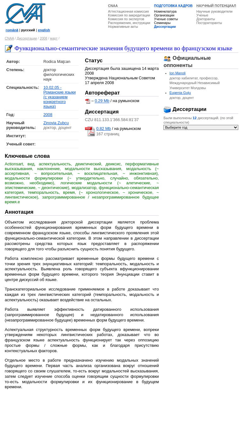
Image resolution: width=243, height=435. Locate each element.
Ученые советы (166, 19)
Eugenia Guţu (180, 93)
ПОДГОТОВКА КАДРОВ (173, 6)
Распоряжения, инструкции (129, 23)
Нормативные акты (123, 26)
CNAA (113, 6)
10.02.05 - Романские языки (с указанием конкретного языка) (59, 97)
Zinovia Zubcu (55, 122)
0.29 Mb (102, 101)
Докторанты (205, 19)
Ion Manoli (177, 73)
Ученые (202, 15)
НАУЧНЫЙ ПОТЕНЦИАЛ (216, 6)
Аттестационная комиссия (128, 11)
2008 (43, 38)
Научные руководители (214, 11)
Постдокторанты (209, 23)
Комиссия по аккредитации (129, 15)
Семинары (162, 23)
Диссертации (165, 26)
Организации (164, 15)
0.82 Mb (103, 128)
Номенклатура (165, 11)
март (54, 38)
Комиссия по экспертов (126, 19)
